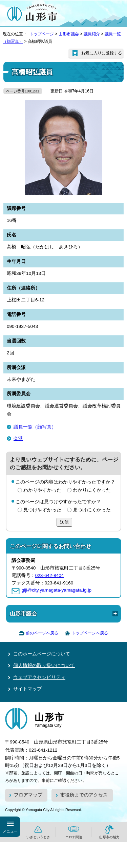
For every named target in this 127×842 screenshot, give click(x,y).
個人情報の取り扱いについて (44, 665)
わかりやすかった (42, 490)
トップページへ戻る (89, 633)
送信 (64, 522)
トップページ (41, 34)
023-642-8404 (49, 575)
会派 (18, 438)
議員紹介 (92, 34)
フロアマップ (28, 794)
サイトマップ (27, 688)
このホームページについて (41, 653)
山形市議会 (69, 34)
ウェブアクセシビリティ (39, 677)
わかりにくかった (92, 490)
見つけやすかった (42, 509)
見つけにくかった (92, 509)
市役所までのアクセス (84, 794)
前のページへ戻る (42, 633)
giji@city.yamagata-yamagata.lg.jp (56, 590)
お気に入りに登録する (101, 53)
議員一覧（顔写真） (35, 426)
